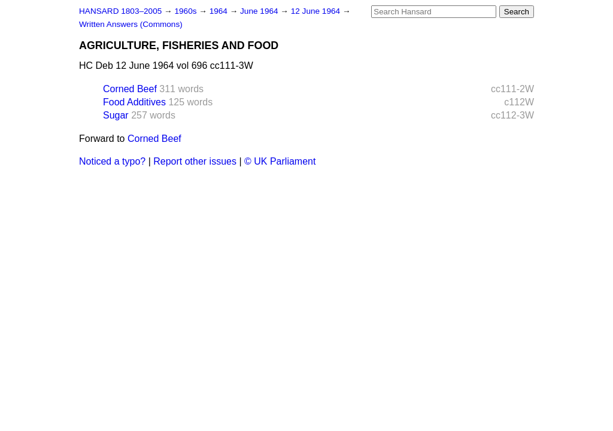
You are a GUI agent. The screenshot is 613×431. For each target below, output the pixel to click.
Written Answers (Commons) (131, 24)
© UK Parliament (279, 161)
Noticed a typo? (112, 161)
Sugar (116, 115)
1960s (186, 11)
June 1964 (260, 11)
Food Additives (134, 102)
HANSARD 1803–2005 (120, 11)
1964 (220, 11)
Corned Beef (130, 89)
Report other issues (194, 161)
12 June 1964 (316, 11)
